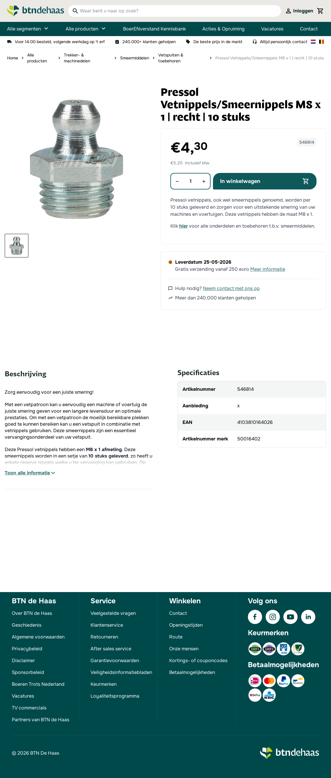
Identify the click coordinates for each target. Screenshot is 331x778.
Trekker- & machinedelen (77, 58)
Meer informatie (267, 269)
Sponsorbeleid (28, 672)
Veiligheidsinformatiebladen (121, 672)
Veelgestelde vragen (113, 613)
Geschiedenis (26, 625)
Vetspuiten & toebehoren (170, 58)
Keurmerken (104, 684)
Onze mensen (183, 649)
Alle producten (86, 29)
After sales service (111, 649)
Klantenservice (107, 625)
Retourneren (104, 637)
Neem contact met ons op (231, 288)
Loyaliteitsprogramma (115, 696)
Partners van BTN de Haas (40, 720)
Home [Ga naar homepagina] (12, 58)
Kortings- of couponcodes (198, 660)
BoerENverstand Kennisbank (154, 29)
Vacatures (272, 29)
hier (183, 226)
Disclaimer (23, 660)
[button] (76, 157)
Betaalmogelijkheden (192, 672)
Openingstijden (186, 625)
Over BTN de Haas (32, 613)
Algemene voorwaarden (38, 637)
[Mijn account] (299, 10)
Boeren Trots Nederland (38, 684)
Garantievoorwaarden (115, 660)
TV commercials (29, 708)
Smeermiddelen (134, 58)
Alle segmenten (28, 29)
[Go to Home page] (35, 11)
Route (176, 637)
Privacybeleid (27, 649)
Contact (309, 29)
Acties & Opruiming (223, 29)
